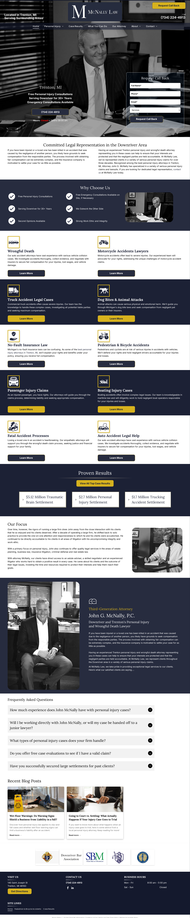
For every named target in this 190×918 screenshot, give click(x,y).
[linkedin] (73, 888)
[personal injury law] (36, 799)
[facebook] (68, 888)
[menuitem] (36, 26)
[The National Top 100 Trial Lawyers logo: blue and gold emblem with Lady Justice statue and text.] (143, 857)
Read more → (16, 835)
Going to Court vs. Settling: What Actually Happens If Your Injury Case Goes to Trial (93, 817)
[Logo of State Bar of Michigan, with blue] (95, 857)
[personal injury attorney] (95, 799)
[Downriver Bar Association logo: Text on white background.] (71, 857)
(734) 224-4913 (173, 17)
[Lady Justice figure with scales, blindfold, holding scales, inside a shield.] (119, 857)
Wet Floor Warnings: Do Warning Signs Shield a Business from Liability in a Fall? (33, 817)
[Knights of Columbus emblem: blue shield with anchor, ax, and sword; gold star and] (47, 857)
